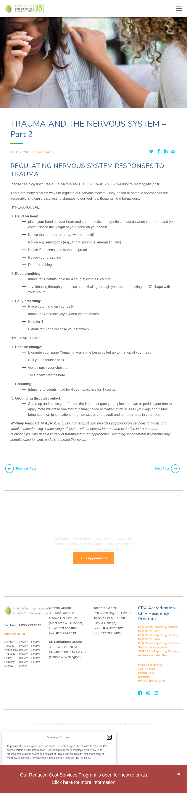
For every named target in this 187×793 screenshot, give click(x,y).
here (68, 782)
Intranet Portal (146, 672)
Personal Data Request (151, 681)
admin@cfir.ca (14, 634)
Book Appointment (93, 558)
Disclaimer (144, 677)
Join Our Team (146, 669)
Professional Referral (150, 664)
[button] (109, 737)
